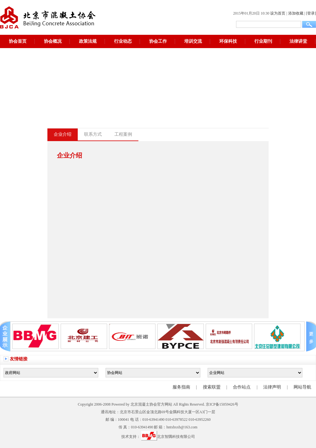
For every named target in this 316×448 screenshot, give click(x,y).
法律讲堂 (298, 41)
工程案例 (123, 134)
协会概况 (53, 41)
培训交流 (193, 41)
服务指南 (181, 387)
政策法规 (88, 41)
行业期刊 (263, 41)
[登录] (311, 13)
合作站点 (242, 387)
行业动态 (123, 41)
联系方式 (93, 134)
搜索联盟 (212, 387)
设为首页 (277, 13)
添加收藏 (295, 13)
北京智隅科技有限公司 (168, 436)
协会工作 (158, 41)
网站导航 (302, 387)
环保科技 (228, 41)
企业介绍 (62, 134)
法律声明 (272, 387)
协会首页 (18, 41)
